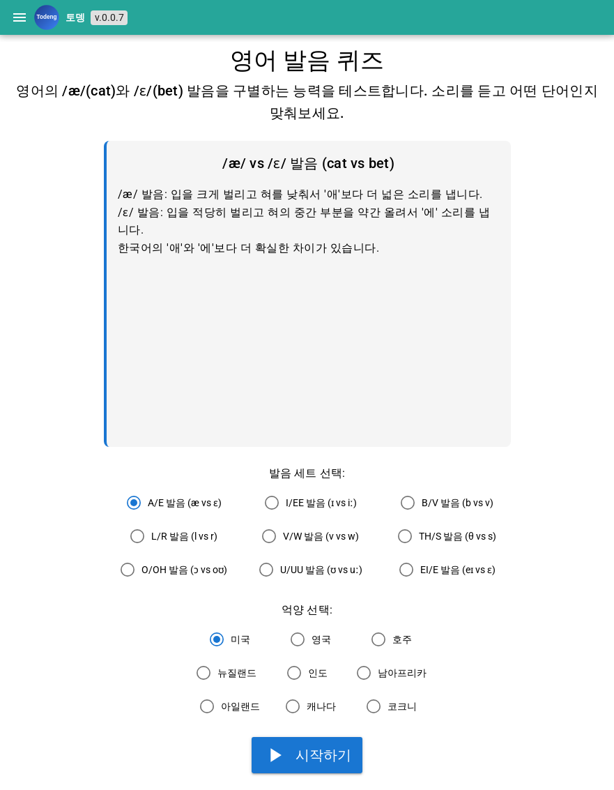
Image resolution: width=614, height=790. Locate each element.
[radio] (171, 503)
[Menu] (19, 17)
